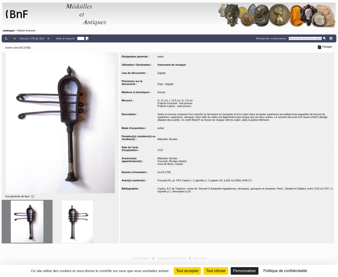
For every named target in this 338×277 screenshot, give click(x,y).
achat (160, 128)
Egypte (161, 73)
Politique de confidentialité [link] (285, 271)
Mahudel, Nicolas (167, 139)
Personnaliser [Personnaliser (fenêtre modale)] (244, 271)
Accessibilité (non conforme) (172, 258)
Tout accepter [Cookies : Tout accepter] (187, 271)
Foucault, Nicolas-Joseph (172, 161)
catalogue (9, 30)
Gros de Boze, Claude (170, 164)
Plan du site (200, 258)
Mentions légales (141, 258)
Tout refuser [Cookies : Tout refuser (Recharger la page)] (216, 271)
